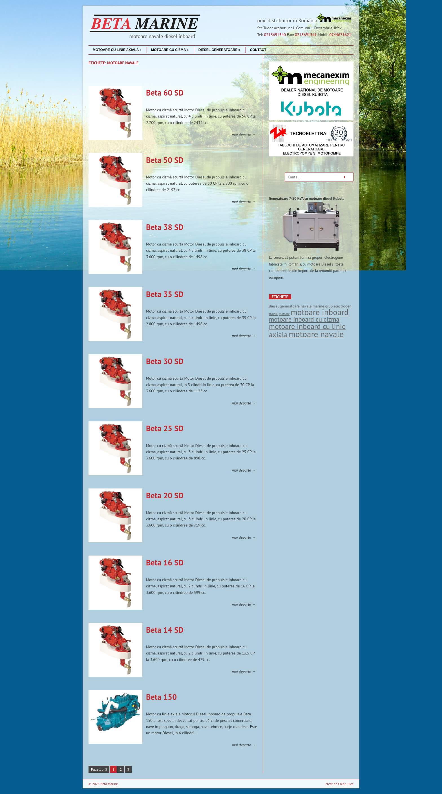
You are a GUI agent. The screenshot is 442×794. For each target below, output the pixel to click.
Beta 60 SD (165, 92)
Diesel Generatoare (219, 50)
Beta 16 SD (165, 562)
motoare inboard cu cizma (304, 319)
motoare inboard (319, 312)
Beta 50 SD (165, 160)
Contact (258, 50)
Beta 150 (161, 697)
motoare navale (316, 334)
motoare (284, 314)
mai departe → (244, 134)
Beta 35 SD (165, 294)
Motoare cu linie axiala (117, 50)
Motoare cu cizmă (170, 50)
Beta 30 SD (165, 361)
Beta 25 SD (165, 428)
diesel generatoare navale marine (296, 306)
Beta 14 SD (165, 630)
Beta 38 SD (165, 227)
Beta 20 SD (165, 495)
